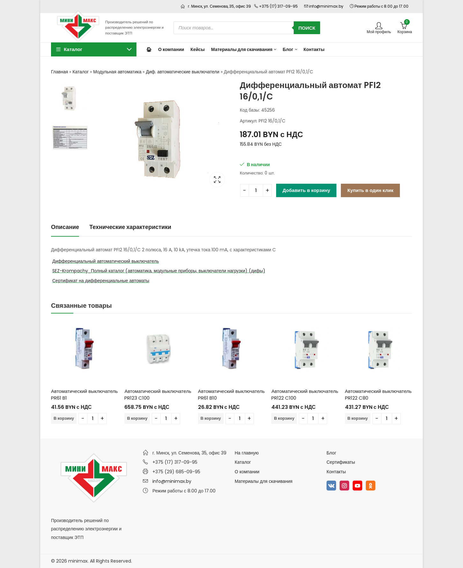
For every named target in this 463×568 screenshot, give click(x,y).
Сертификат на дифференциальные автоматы (100, 280)
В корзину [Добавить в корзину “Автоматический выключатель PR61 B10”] (211, 418)
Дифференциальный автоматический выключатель (105, 261)
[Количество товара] (256, 190)
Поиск (306, 28)
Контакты (336, 471)
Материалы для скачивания (263, 481)
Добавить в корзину (306, 190)
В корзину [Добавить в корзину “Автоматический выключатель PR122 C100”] (284, 418)
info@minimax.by (171, 481)
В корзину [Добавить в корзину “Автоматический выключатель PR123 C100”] (137, 418)
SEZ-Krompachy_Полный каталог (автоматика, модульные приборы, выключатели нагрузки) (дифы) (158, 271)
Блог (331, 453)
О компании (247, 471)
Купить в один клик (370, 190)
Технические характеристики (130, 227)
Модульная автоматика (117, 72)
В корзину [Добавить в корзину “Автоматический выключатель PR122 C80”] (358, 418)
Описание (65, 227)
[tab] (65, 227)
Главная (59, 72)
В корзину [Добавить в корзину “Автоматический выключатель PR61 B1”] (64, 418)
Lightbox (217, 179)
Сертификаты (341, 462)
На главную (247, 453)
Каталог (80, 72)
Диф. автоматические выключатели (182, 72)
